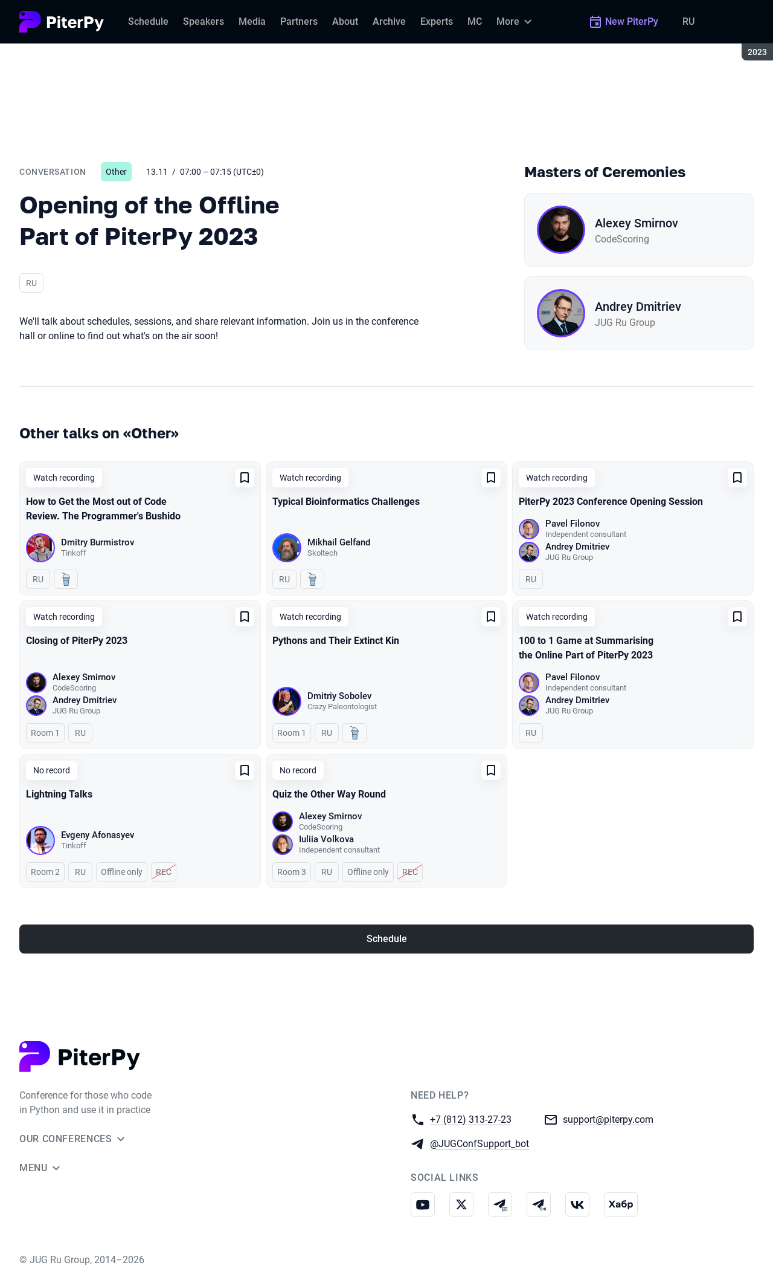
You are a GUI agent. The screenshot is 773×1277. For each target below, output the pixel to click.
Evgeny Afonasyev (97, 835)
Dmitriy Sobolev (339, 696)
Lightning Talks (59, 794)
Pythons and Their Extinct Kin (335, 640)
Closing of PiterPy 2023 (76, 640)
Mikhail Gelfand (338, 542)
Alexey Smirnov (636, 223)
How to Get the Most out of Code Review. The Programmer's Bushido (103, 509)
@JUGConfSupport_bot (479, 1143)
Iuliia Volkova (326, 839)
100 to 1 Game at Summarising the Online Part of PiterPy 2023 (586, 648)
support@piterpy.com (608, 1119)
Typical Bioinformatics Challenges (346, 501)
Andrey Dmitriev (638, 306)
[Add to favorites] (244, 477)
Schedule (387, 938)
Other (116, 172)
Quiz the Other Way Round (329, 794)
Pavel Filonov (572, 523)
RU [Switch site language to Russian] (688, 21)
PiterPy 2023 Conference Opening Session (611, 501)
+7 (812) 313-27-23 (471, 1119)
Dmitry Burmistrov (97, 542)
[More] (515, 22)
